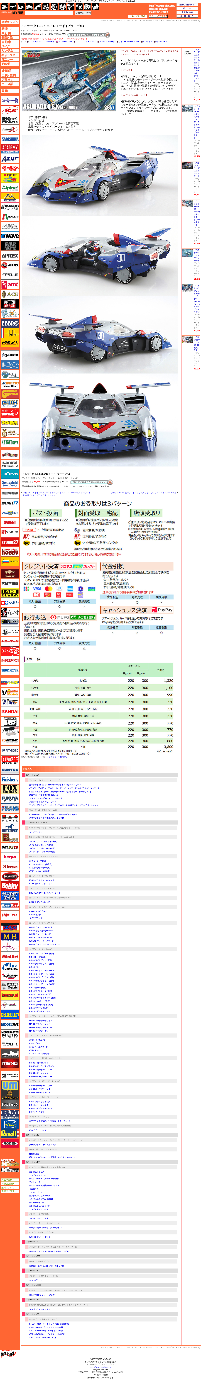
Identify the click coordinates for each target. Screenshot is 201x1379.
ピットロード (10, 750)
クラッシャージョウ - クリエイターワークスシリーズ (60, 1140)
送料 (187, 8)
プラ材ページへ (10, 80)
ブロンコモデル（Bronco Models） (10, 828)
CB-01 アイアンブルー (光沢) (41, 954)
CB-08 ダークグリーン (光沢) (41, 974)
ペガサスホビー (10, 837)
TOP (12, 12)
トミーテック (10, 641)
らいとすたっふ (10, 1104)
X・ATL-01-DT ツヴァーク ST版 (42, 1337)
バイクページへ (10, 46)
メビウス (10, 995)
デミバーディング (36, 1202)
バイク (37, 6)
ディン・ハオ (10, 612)
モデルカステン (10, 1034)
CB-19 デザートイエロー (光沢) (42, 998)
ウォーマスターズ (10, 246)
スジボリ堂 (10, 532)
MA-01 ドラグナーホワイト (40, 1021)
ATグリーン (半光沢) (37, 861)
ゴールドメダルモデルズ (10, 432)
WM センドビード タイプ (39, 1237)
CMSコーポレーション (38, 828)
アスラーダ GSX (65, 41)
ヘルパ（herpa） (10, 857)
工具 (70, 6)
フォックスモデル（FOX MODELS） (10, 789)
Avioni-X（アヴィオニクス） (10, 129)
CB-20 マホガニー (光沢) (39, 1001)
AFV (10, 29)
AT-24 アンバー (35, 1050)
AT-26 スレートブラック (39, 1054)
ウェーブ (33, 810)
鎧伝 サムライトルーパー (46, 1149)
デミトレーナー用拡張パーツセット (44, 1185)
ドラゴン (10, 660)
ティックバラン (35, 1192)
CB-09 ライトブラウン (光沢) (41, 977)
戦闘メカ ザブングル (46, 1232)
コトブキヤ (10, 442)
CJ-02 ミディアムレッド (39, 902)
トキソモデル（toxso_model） (10, 631)
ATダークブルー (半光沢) (39, 871)
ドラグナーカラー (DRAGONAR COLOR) (59, 1016)
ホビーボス (10, 905)
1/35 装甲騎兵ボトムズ (47, 1319)
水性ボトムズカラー (49, 856)
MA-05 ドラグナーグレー (39, 1031)
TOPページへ (10, 22)
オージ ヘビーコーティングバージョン (45, 1228)
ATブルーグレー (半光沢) (39, 868)
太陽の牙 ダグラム (43, 1261)
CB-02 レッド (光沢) (37, 957)
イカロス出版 (10, 207)
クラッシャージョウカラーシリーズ (56, 898)
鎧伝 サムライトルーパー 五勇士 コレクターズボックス (52, 1157)
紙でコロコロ (10, 364)
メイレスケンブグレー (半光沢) (42, 852)
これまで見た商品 (137, 16)
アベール (10, 178)
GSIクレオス (34, 837)
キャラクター (114, 1347)
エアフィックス (10, 265)
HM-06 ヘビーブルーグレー (40, 1077)
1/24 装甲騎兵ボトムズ (47, 810)
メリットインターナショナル (10, 1005)
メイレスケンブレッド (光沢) (41, 845)
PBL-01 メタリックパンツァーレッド (45, 893)
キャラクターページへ (10, 55)
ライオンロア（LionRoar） (10, 1095)
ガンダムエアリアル (37, 1175)
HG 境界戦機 (43, 1214)
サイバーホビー (10, 454)
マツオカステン (10, 947)
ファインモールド (10, 760)
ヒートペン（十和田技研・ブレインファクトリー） (10, 731)
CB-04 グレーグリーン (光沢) (41, 964)
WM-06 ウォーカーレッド (40, 934)
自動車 (29, 6)
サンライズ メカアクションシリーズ (64, 828)
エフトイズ (10, 313)
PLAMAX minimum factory (60, 1126)
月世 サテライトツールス (10, 413)
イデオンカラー (48, 876)
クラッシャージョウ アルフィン (42, 1145)
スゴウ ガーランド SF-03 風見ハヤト (44, 795)
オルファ (10, 342)
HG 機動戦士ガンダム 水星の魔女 (52, 1167)
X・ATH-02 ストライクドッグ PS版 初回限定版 (49, 1324)
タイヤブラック (35, 918)
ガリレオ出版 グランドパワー (10, 394)
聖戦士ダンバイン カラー (52, 1081)
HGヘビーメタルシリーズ (48, 1223)
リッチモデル (10, 1124)
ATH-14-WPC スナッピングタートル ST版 (47, 1334)
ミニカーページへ (10, 59)
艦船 (21, 6)
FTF (10, 304)
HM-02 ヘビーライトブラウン (41, 1066)
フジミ (10, 808)
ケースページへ (10, 84)
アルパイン (10, 187)
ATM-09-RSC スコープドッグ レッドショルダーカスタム (53, 814)
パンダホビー (10, 721)
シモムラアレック (10, 512)
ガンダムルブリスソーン (39, 1196)
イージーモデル (10, 197)
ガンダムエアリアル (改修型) (41, 1199)
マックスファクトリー (38, 1126)
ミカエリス (34, 1189)
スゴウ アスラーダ (107, 41)
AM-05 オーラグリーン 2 (39, 1092)
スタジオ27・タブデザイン (10, 542)
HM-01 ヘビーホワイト (38, 1063)
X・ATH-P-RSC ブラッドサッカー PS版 (46, 1327)
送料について (10, 1187)
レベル (10, 1133)
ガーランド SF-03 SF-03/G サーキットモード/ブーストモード (55, 785)
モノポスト (10, 1053)
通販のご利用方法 (187, 4)
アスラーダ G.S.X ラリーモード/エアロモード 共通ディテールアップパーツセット (63, 805)
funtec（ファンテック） (10, 770)
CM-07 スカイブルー (38, 911)
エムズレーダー (10, 1163)
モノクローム (10, 1043)
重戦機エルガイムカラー (52, 1058)
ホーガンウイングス (10, 866)
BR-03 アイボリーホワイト (40, 1108)
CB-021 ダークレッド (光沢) (41, 1005)
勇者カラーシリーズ (50, 1097)
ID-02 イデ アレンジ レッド (40, 884)
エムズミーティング (10, 1170)
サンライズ (147, 41)
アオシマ (26, 478)
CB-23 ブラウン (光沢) (38, 1008)
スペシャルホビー (10, 551)
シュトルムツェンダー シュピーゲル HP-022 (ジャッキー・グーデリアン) (60, 792)
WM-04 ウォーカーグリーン (41, 931)
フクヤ (10, 799)
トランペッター (10, 670)
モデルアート (10, 1024)
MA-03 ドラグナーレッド (39, 1024)
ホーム (103, 1347)
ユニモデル (10, 1075)
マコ (10, 927)
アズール (10, 158)
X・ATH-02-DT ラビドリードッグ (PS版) (46, 1331)
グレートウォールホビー (10, 403)
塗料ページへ (10, 71)
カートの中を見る (158, 16)
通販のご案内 (10, 1184)
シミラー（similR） (10, 503)
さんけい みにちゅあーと (10, 464)
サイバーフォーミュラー (129, 41)
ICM (10, 110)
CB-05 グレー (35, 967)
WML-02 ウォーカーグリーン (41, 941)
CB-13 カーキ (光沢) (37, 988)
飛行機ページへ (10, 33)
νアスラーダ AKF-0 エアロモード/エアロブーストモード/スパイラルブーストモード (64, 788)
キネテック (10, 384)
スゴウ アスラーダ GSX (86, 41)
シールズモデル (10, 483)
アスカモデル (10, 168)
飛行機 (13, 6)
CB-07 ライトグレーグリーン (41, 971)
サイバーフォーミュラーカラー (55, 907)
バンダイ (33, 1117)
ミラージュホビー (10, 976)
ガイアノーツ (34, 876)
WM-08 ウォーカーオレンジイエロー (44, 944)
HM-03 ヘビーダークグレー (40, 1070)
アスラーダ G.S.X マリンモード (42, 802)
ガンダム (54, 6)
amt (10, 284)
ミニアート (10, 956)
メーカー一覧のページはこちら (10, 100)
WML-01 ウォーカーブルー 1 (41, 937)
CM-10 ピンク (35, 915)
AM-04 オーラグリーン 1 (39, 1089)
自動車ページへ (10, 42)
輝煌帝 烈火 (34, 1154)
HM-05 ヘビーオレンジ (38, 1073)
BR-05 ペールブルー (37, 1112)
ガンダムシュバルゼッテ (39, 1206)
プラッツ (10, 818)
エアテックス (10, 255)
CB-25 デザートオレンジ (39, 1011)
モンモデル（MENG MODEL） (10, 1063)
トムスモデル (10, 651)
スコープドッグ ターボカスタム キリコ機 (46, 818)
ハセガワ (33, 1140)
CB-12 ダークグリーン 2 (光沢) (42, 984)
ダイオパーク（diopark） (10, 573)
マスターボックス (10, 937)
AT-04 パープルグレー (38, 1040)
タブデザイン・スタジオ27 (10, 593)
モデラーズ (10, 1014)
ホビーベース (10, 895)
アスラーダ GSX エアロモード (41, 41)
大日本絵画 (10, 583)
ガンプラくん (43, 1117)
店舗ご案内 (10, 1180)
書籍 (95, 6)
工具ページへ (10, 75)
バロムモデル (10, 702)
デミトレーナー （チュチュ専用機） (44, 1179)
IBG (10, 120)
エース (10, 294)
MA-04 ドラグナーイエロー (40, 1027)
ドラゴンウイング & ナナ (39, 1309)
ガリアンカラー (48, 888)
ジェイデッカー (35, 832)
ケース (87, 6)
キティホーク (10, 374)
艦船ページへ (10, 37)
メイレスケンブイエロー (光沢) (42, 848)
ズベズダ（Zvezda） (10, 561)
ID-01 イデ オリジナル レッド (41, 880)
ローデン (10, 1143)
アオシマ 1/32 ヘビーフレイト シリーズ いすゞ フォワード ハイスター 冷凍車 (143, 493)
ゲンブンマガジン (10, 423)
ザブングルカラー (49, 923)
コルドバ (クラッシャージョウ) (42, 1295)
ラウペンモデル (10, 1114)
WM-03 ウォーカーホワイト (41, 927)
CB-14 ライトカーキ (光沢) (40, 991)
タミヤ (10, 602)
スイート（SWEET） (10, 522)
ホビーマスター (10, 915)
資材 (79, 6)
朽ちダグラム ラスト (38, 1130)
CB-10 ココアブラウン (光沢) (41, 981)
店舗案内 (187, 16)
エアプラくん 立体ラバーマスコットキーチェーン (50, 1121)
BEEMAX (10, 740)
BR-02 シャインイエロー (39, 1105)
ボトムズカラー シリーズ (52, 1035)
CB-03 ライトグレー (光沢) (40, 960)
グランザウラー (35, 1280)
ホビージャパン (10, 886)
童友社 (32, 1149)
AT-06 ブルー (34, 1043)
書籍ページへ (10, 91)
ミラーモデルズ (10, 985)
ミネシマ (10, 966)
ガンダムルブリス (36, 1172)
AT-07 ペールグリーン (38, 1047)
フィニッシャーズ (10, 779)
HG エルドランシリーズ (48, 1276)
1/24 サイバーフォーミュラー (42, 31)
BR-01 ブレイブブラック (39, 1102)
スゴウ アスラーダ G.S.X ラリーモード (45, 798)
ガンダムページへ (10, 51)
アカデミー (10, 149)
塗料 (62, 6)
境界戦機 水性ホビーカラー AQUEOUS (57, 837)
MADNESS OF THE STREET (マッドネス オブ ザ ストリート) (63, 1305)
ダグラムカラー (48, 949)
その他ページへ (10, 64)
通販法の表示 (10, 1191)
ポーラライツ (10, 876)
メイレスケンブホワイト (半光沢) (43, 841)
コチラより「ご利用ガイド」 (59, 757)
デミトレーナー (35, 1182)
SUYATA (32, 1305)
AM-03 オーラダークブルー (40, 1086)
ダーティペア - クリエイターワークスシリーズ (57, 1247)
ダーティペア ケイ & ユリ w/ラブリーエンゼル (48, 1251)
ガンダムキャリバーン (38, 1209)
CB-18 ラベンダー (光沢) (40, 994)
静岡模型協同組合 (10, 493)
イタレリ (10, 216)
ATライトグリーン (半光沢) (40, 864)
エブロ (10, 323)
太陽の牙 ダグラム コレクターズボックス (46, 1266)
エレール (10, 333)
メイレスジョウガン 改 (38, 1218)
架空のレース (161, 41)
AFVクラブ (10, 275)
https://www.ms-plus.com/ (100, 1367)
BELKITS (10, 847)
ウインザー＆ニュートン (10, 226)
